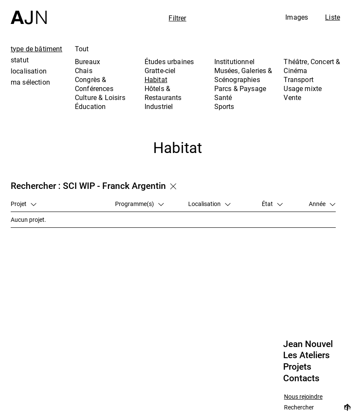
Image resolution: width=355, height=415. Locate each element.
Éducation (90, 106)
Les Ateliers (306, 355)
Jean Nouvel (308, 344)
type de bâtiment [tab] (36, 48)
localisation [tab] (29, 71)
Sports (224, 106)
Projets (297, 366)
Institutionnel (234, 61)
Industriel (159, 106)
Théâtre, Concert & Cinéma (312, 66)
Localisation (209, 204)
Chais (83, 70)
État (272, 204)
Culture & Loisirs (100, 97)
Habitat (156, 79)
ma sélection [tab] (30, 82)
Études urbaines (169, 61)
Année (322, 204)
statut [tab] (20, 60)
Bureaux (87, 61)
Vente (292, 97)
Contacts (301, 378)
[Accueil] (29, 12)
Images (296, 17)
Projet (23, 204)
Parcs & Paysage (240, 88)
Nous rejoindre (303, 396)
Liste (332, 17)
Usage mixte (303, 88)
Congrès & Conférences (94, 84)
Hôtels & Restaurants (163, 93)
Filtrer (177, 18)
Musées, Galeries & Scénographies (243, 75)
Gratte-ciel (160, 70)
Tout (82, 48)
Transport (298, 79)
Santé (223, 97)
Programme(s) (139, 204)
